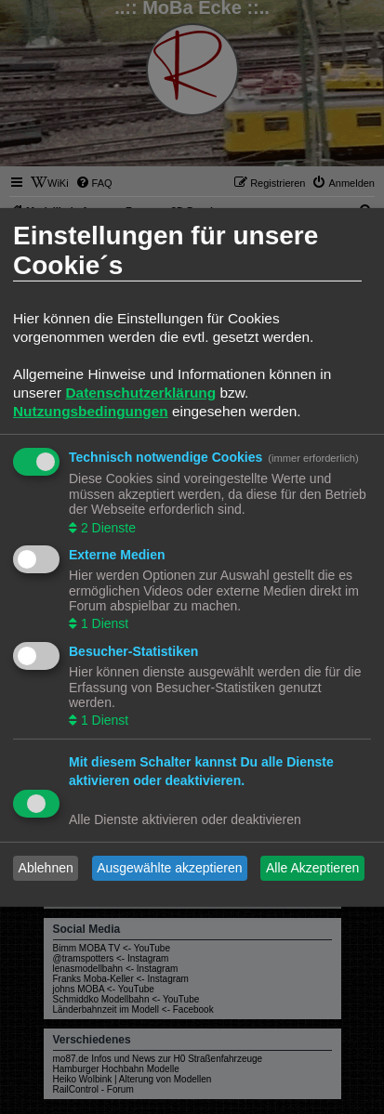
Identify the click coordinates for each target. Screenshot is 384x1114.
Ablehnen (46, 867)
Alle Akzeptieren (312, 867)
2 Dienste (106, 526)
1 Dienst (102, 623)
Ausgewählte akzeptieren (169, 867)
